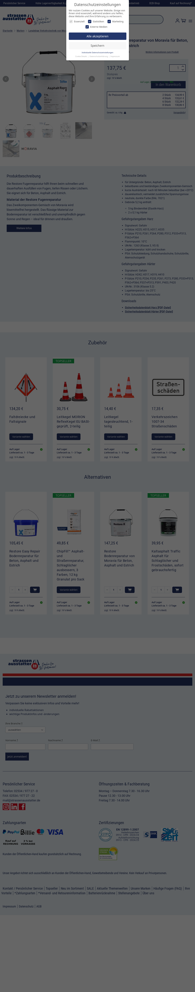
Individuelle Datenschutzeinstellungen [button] (97, 52)
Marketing (116, 21)
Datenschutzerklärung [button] (98, 56)
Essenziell (76, 21)
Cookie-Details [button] (81, 56)
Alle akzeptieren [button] (98, 36)
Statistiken (96, 21)
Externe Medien (96, 26)
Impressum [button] (115, 56)
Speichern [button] (97, 46)
